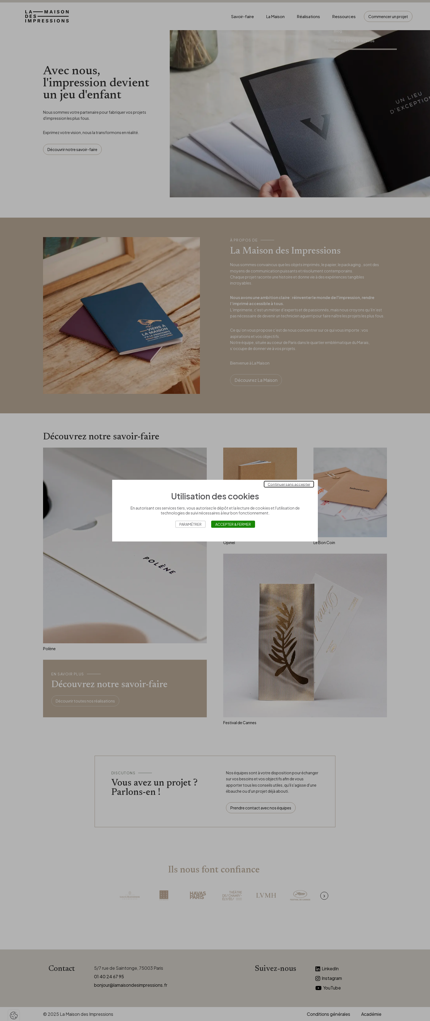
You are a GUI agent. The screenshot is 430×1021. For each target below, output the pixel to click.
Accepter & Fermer (233, 524)
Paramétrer (190, 524)
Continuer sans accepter (289, 484)
